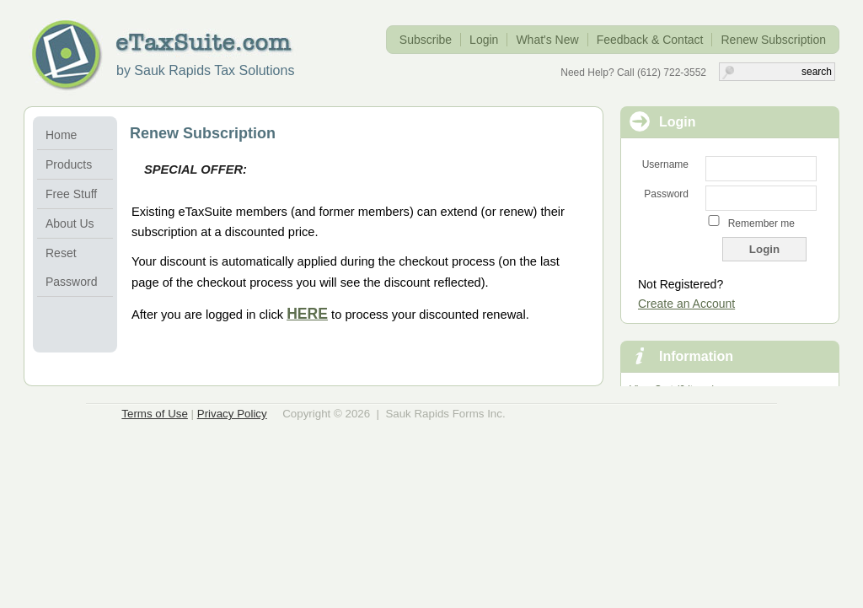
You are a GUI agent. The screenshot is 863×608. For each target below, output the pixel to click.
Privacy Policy (232, 413)
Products (69, 164)
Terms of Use (154, 413)
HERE (307, 313)
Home (61, 135)
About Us (70, 223)
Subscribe (425, 39)
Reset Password (71, 267)
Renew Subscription (773, 39)
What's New (547, 39)
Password (666, 194)
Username (665, 164)
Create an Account (686, 303)
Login (483, 39)
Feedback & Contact (650, 39)
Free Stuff (71, 194)
